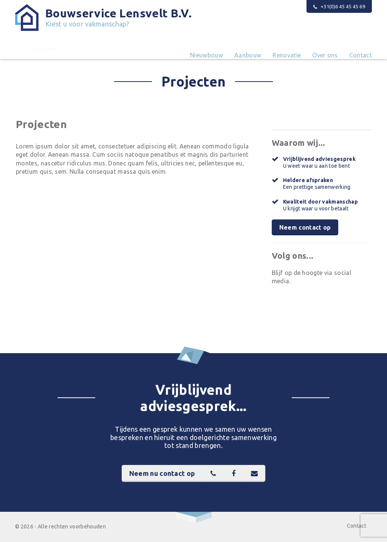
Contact (360, 55)
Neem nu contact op (162, 473)
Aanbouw (247, 55)
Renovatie (286, 55)
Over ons (325, 55)
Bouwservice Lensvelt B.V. (118, 17)
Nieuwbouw (206, 55)
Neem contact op (305, 227)
